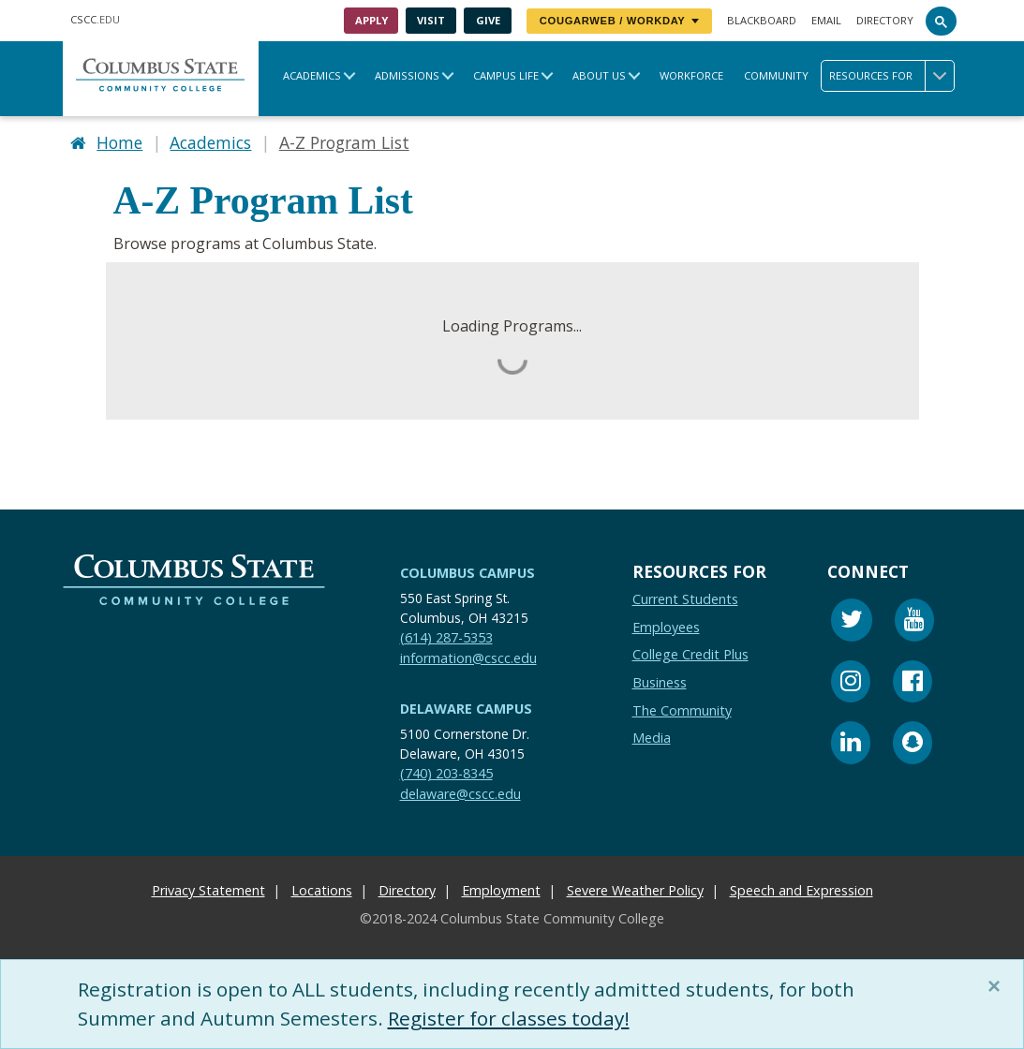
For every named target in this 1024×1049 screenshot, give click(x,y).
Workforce (691, 75)
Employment (501, 891)
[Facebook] (912, 684)
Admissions (407, 75)
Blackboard (761, 20)
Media (651, 738)
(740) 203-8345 (446, 773)
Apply (371, 20)
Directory (884, 20)
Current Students (685, 600)
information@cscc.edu (468, 658)
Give (488, 20)
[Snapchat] (912, 746)
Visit (431, 20)
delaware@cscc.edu (460, 794)
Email (826, 20)
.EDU (95, 19)
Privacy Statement (208, 891)
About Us (599, 75)
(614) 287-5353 (446, 637)
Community (776, 75)
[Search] (941, 20)
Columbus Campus (467, 573)
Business (659, 682)
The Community (682, 710)
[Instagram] (850, 684)
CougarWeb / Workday (619, 20)
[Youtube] (914, 623)
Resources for (891, 76)
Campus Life (506, 75)
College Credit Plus (690, 655)
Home (119, 142)
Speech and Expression (801, 891)
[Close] (997, 986)
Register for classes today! (509, 1018)
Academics (312, 75)
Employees (666, 627)
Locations (321, 891)
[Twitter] (851, 623)
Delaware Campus (466, 709)
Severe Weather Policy (635, 891)
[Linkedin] (850, 746)
